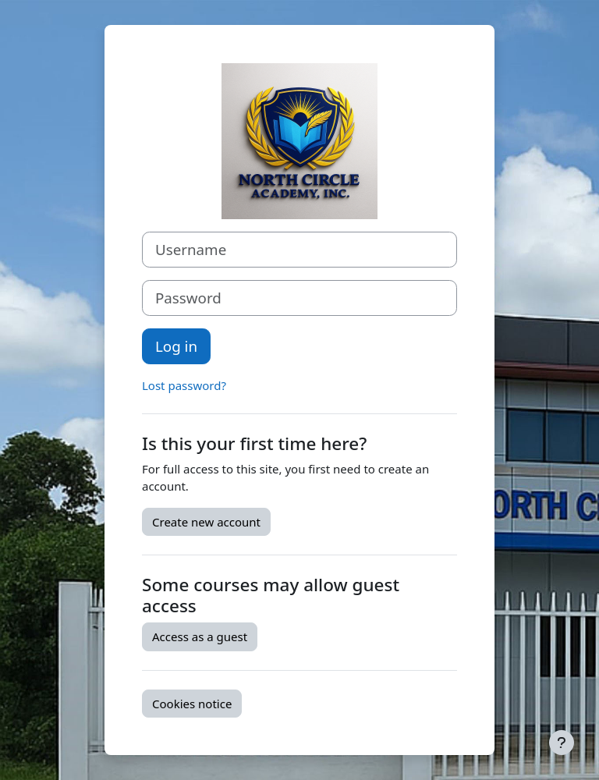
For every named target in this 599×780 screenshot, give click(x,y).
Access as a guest (199, 636)
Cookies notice (192, 703)
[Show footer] (561, 742)
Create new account (206, 522)
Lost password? (184, 385)
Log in (176, 346)
